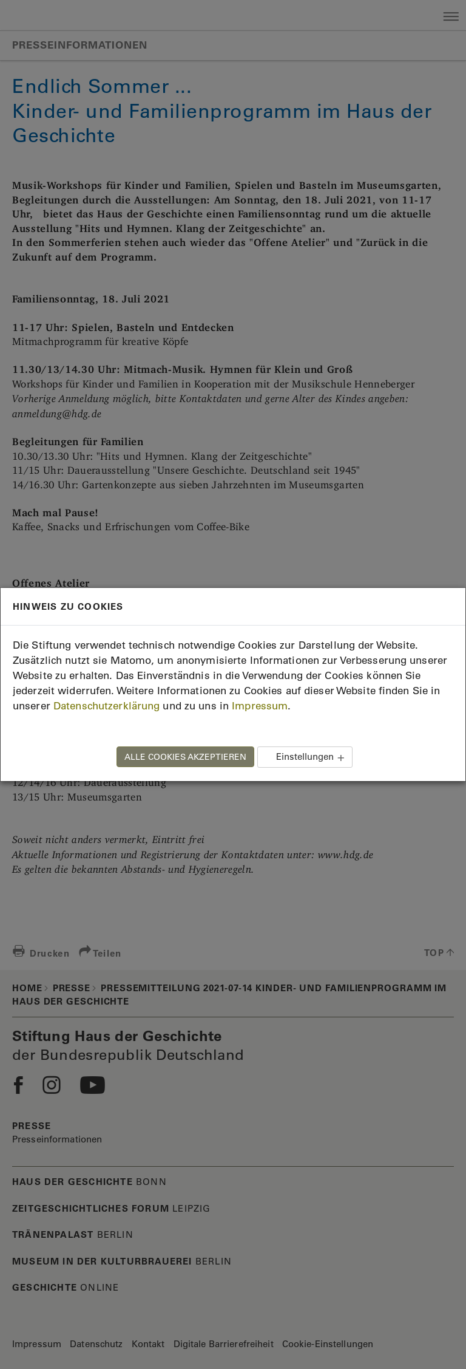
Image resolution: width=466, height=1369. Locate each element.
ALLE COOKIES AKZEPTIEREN (185, 756)
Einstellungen (305, 756)
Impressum (260, 706)
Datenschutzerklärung (106, 706)
